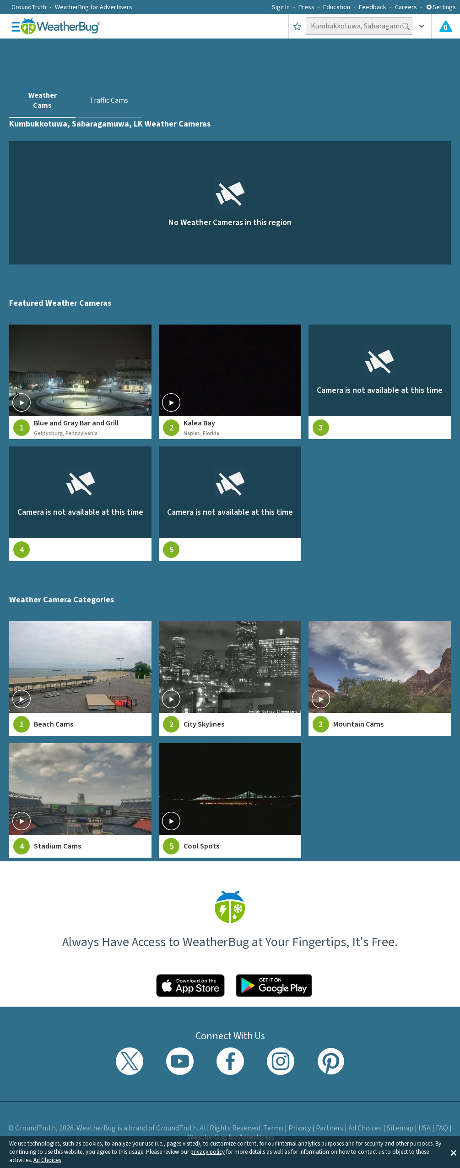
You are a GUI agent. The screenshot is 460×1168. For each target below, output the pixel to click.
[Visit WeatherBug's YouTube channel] (180, 1061)
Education (336, 7)
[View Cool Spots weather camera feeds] (230, 800)
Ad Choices (47, 1160)
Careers (406, 7)
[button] (453, 1152)
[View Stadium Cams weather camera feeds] (80, 800)
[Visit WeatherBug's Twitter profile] (129, 1061)
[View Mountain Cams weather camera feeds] (379, 678)
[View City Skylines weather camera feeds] (230, 678)
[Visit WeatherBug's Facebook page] (230, 1061)
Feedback (372, 7)
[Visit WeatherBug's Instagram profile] (280, 1061)
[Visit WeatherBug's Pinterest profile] (331, 1061)
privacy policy (207, 1152)
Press (306, 7)
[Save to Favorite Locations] (297, 26)
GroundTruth (28, 7)
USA (424, 1128)
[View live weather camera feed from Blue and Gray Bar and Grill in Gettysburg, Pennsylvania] (80, 382)
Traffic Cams (109, 100)
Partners (329, 1128)
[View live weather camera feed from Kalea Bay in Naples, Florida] (230, 382)
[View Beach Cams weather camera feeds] (80, 678)
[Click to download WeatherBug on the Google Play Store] (274, 985)
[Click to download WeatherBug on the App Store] (190, 985)
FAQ (442, 1128)
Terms (273, 1128)
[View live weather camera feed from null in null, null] (379, 382)
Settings (441, 7)
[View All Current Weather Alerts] (446, 26)
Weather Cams (42, 100)
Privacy (299, 1128)
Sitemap (400, 1128)
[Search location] (359, 26)
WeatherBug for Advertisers (93, 7)
